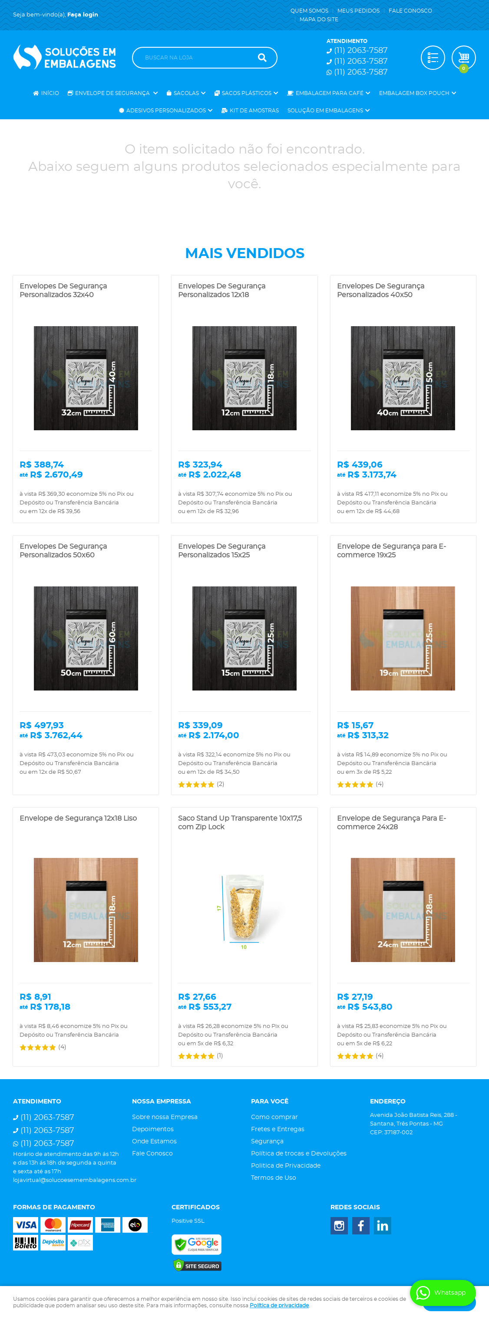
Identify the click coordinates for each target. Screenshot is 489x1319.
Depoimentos (153, 1129)
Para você (269, 1102)
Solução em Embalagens (325, 110)
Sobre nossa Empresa (165, 1117)
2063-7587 (361, 51)
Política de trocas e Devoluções (299, 1154)
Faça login (82, 15)
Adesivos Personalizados (166, 110)
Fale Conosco (410, 10)
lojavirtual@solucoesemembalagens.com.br (74, 1180)
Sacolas (186, 93)
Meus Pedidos (358, 10)
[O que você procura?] (262, 58)
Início (50, 93)
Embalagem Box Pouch (414, 93)
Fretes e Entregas (277, 1129)
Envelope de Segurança (113, 93)
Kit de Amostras (254, 110)
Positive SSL (188, 1221)
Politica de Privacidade (285, 1166)
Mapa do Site (319, 19)
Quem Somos (309, 10)
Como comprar (274, 1117)
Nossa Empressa (161, 1102)
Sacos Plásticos (246, 93)
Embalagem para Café (329, 93)
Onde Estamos (154, 1142)
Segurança (267, 1142)
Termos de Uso (273, 1178)
